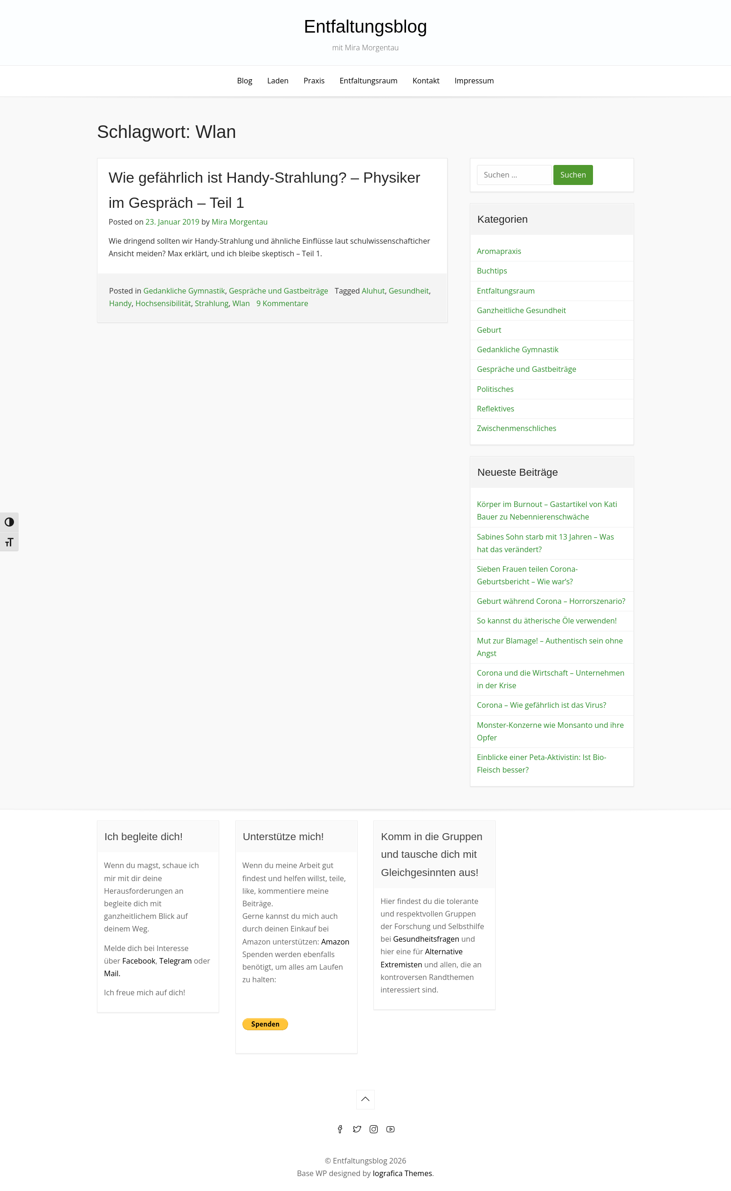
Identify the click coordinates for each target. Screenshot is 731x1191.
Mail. (112, 973)
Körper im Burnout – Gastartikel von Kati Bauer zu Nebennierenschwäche (547, 510)
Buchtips (492, 271)
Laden (278, 80)
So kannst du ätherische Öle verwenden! (547, 621)
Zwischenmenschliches (516, 428)
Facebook (138, 961)
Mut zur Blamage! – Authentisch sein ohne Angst (550, 647)
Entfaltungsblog (366, 26)
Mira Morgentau (240, 222)
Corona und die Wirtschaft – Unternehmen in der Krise (551, 679)
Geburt (489, 330)
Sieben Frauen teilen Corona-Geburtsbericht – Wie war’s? (527, 575)
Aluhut (373, 291)
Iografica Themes (402, 1173)
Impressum (474, 80)
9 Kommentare (282, 303)
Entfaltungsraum (368, 80)
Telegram (175, 961)
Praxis (313, 80)
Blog (244, 80)
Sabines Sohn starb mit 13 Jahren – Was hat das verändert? (545, 543)
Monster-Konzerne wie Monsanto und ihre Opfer (550, 731)
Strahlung (211, 303)
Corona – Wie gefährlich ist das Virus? (541, 705)
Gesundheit (409, 291)
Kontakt (426, 80)
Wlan (241, 303)
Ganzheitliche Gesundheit (521, 310)
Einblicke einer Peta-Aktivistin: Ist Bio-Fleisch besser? (542, 763)
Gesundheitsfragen (426, 939)
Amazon (335, 942)
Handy (120, 303)
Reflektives (495, 409)
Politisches (495, 389)
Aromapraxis (499, 251)
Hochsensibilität (163, 303)
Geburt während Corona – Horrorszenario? (551, 601)
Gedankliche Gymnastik (184, 291)
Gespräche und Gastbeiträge (278, 291)
